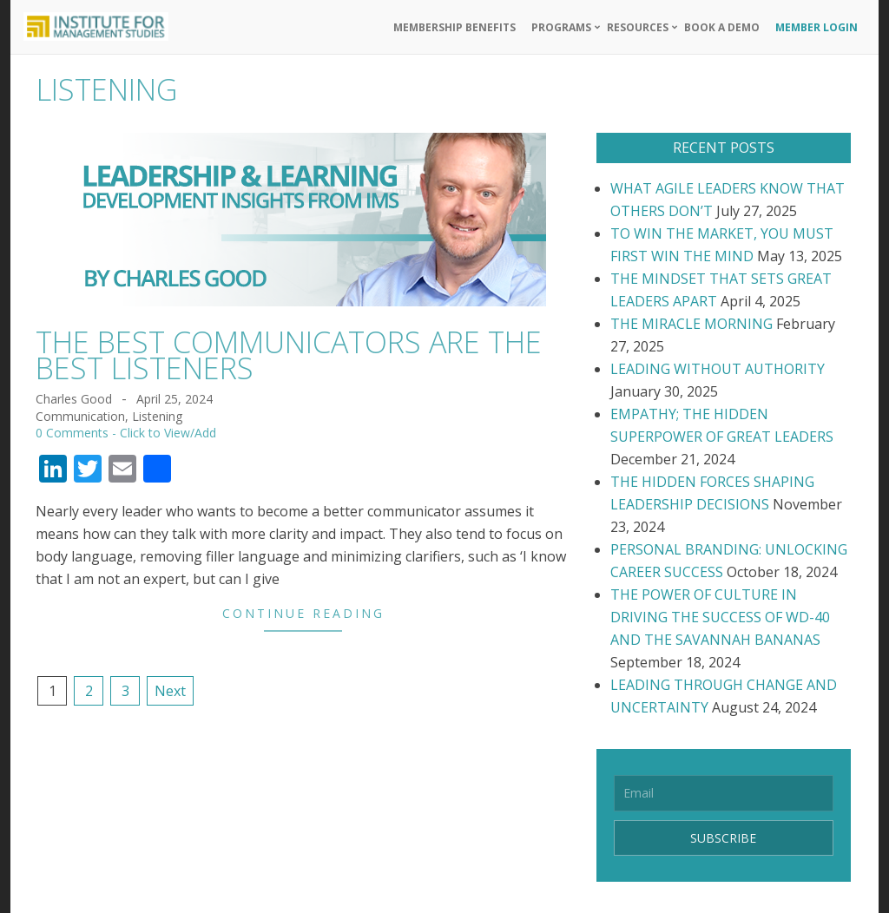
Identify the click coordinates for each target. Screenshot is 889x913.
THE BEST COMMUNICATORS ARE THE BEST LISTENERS (289, 355)
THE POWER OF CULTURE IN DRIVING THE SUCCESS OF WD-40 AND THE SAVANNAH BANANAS (720, 617)
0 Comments (72, 432)
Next (170, 690)
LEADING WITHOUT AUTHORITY (717, 368)
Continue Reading (303, 613)
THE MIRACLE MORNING (691, 323)
